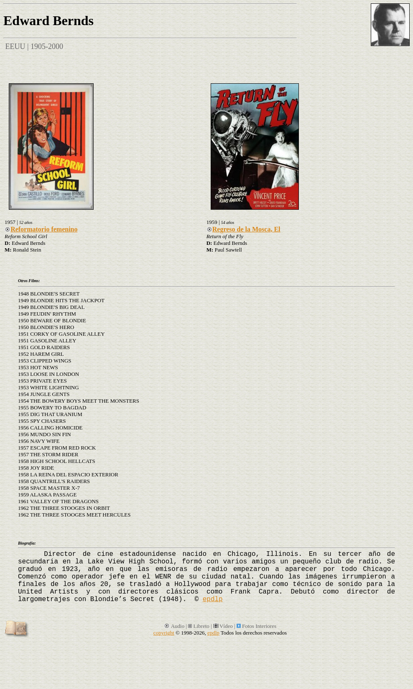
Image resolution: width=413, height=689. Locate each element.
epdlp (213, 599)
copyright (163, 633)
